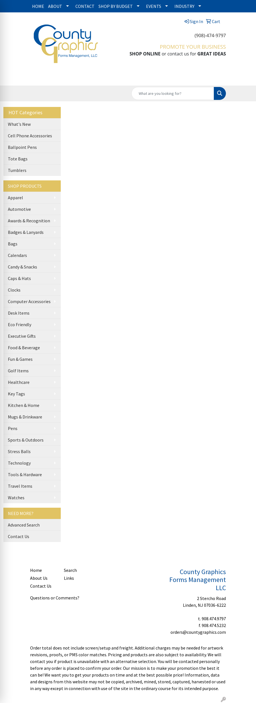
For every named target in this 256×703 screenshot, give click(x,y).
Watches (16, 497)
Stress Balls (19, 451)
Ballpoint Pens (22, 147)
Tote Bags (18, 159)
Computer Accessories (29, 301)
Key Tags (16, 394)
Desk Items (19, 313)
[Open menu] (244, 77)
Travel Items (20, 486)
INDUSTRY (184, 6)
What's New (19, 124)
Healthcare (19, 382)
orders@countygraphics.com (198, 632)
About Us (39, 578)
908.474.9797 (214, 618)
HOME (38, 6)
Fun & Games (20, 359)
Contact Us (18, 536)
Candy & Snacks (22, 267)
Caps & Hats (19, 278)
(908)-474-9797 (210, 35)
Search (70, 570)
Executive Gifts (22, 336)
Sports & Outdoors (26, 440)
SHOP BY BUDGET (115, 6)
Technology (19, 463)
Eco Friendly (19, 324)
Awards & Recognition (29, 220)
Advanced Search (24, 525)
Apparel (15, 197)
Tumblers (17, 170)
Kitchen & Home (23, 405)
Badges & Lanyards (26, 232)
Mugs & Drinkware (25, 417)
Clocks (14, 290)
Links (69, 578)
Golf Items (18, 370)
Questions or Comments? (54, 598)
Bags (12, 244)
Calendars (17, 255)
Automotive (19, 209)
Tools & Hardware (25, 474)
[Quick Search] (172, 93)
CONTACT (85, 6)
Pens (12, 428)
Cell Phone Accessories (30, 135)
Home (36, 570)
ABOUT (55, 6)
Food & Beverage (24, 347)
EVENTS (153, 6)
